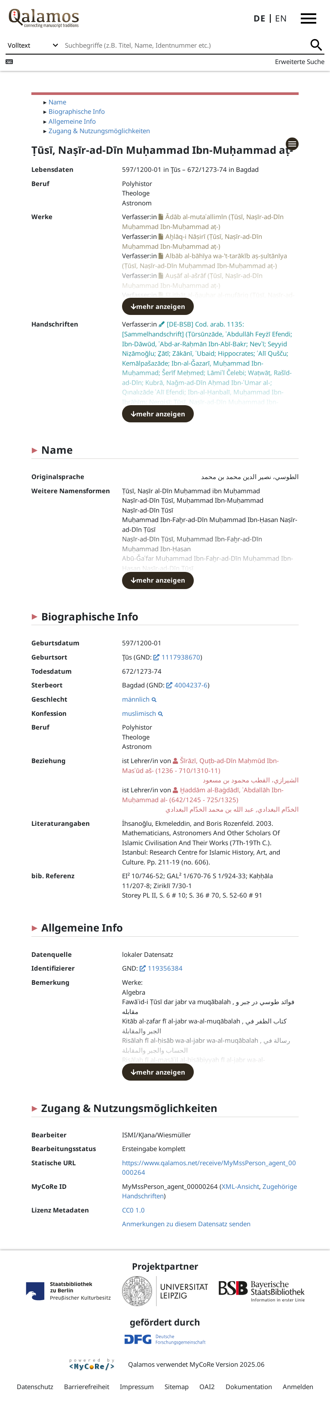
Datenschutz (35, 1386)
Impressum (137, 1386)
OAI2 (207, 1386)
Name (57, 102)
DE (260, 18)
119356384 (165, 968)
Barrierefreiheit (86, 1386)
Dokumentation (249, 1386)
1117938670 (181, 657)
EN (281, 18)
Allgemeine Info (72, 121)
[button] (308, 18)
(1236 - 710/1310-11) (210, 770)
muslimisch (142, 713)
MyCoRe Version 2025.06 (227, 1364)
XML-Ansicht (240, 1186)
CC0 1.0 (133, 1210)
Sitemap (177, 1386)
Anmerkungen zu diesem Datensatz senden (186, 1223)
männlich (139, 699)
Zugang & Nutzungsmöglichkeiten (99, 130)
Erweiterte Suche (299, 61)
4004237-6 (191, 685)
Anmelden (298, 1386)
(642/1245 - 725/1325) (210, 799)
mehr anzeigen (158, 306)
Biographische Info (77, 111)
